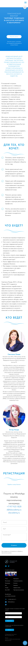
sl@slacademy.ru (14, 509)
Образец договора (8, 640)
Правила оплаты (16, 587)
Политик (6, 637)
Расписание (7, 580)
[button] (9, 630)
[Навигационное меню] (25, 2)
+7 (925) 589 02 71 (12, 599)
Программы (7, 583)
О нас (6, 578)
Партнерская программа (18, 589)
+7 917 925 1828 (14, 506)
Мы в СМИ (7, 589)
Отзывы (6, 587)
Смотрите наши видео (9, 570)
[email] (13, 613)
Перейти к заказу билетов (14, 484)
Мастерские (16, 578)
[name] (13, 617)
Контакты (15, 583)
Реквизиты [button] (15, 585)
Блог (6, 585)
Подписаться (9, 620)
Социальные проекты (17, 580)
